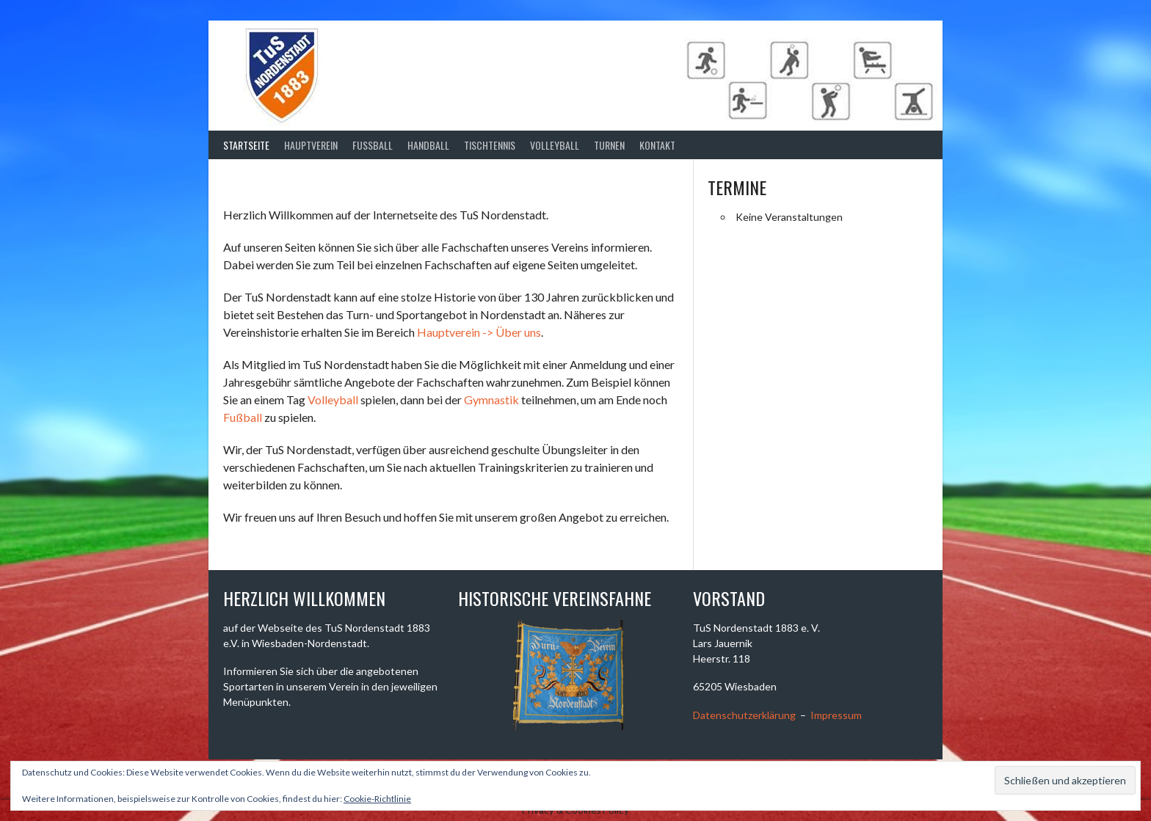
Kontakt (657, 145)
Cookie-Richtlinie (377, 798)
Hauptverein (311, 145)
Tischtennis (489, 145)
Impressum (836, 715)
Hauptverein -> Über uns (479, 332)
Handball (428, 145)
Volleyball (554, 145)
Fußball (242, 417)
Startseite (246, 145)
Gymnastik (491, 399)
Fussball (372, 145)
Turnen (609, 145)
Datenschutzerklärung (744, 715)
